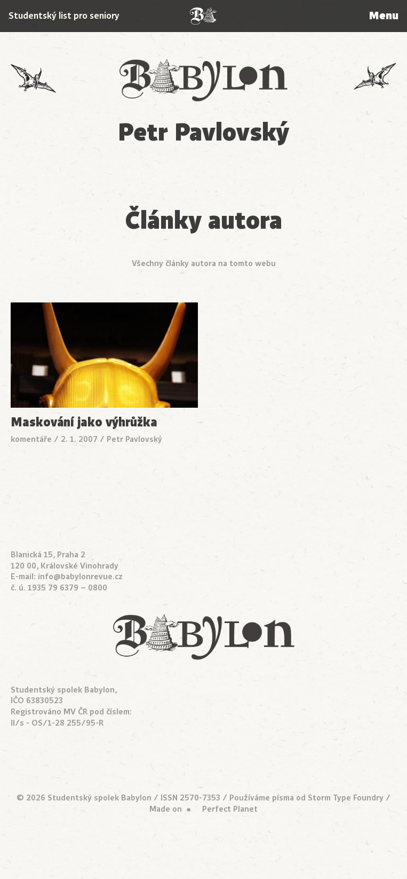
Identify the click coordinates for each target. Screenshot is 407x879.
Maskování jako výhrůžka (84, 422)
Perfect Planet (230, 809)
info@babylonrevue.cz (80, 576)
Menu (383, 16)
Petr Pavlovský (134, 439)
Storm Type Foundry (346, 797)
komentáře (31, 439)
